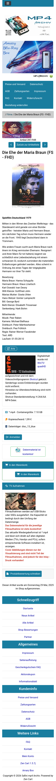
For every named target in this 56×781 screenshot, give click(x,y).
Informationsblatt (28, 681)
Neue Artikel (28, 615)
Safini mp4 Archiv (31, 775)
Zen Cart (28, 779)
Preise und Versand (15, 84)
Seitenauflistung (28, 660)
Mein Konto (28, 756)
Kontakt (18, 98)
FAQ (7, 98)
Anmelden (13, 437)
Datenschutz (36, 84)
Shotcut (34, 379)
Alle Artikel (27, 622)
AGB (7, 91)
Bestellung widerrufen (16, 105)
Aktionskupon (28, 674)
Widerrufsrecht (34, 98)
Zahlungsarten (21, 91)
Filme (9, 114)
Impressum (40, 91)
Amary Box (28, 770)
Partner (28, 637)
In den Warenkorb (28, 474)
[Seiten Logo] (28, 25)
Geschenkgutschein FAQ (28, 667)
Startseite (28, 608)
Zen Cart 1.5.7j (28, 763)
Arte (11, 348)
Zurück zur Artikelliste (28, 144)
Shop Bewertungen (28, 629)
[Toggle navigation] (8, 3)
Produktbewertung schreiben (23, 573)
